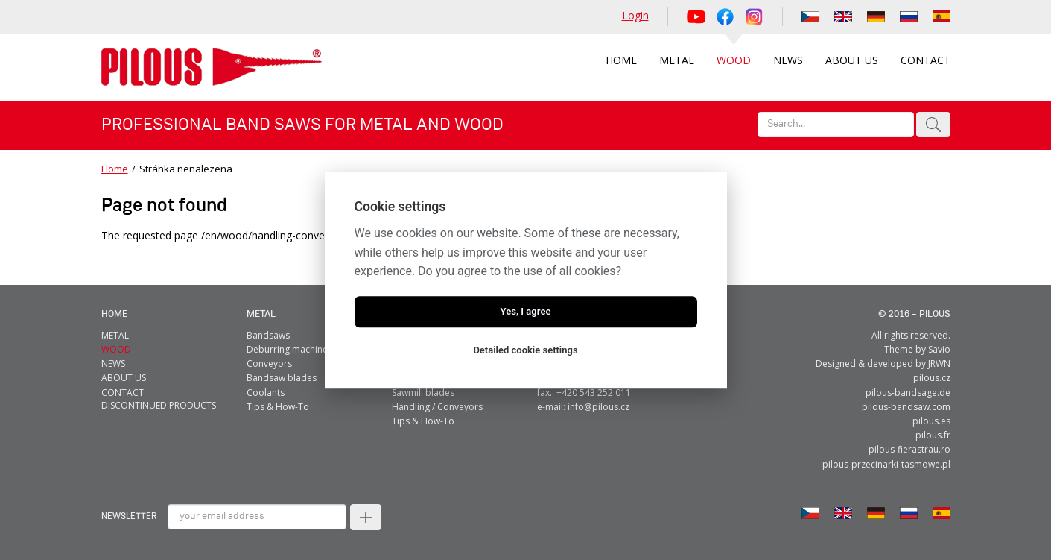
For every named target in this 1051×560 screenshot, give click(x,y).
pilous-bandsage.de (908, 392)
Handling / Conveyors (437, 406)
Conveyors (269, 363)
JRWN (939, 363)
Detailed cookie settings (525, 350)
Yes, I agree (525, 311)
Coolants (266, 392)
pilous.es (931, 421)
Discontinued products (158, 405)
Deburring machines (289, 349)
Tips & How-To (278, 406)
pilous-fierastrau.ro (909, 449)
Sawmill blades (423, 392)
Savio (939, 349)
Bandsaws (268, 335)
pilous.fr (932, 435)
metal (261, 314)
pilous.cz (931, 377)
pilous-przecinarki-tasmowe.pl (886, 464)
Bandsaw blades (282, 377)
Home (114, 168)
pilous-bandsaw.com (906, 406)
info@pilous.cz (598, 406)
